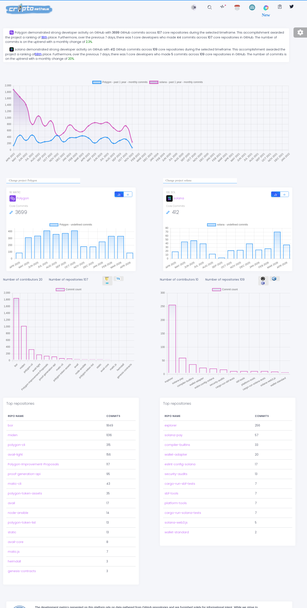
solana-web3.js (176, 519)
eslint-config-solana (180, 461)
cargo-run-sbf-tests (180, 481)
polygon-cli (16, 442)
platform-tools (176, 500)
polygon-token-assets (25, 490)
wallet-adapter (176, 451)
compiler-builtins (177, 442)
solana (175, 198)
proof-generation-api (24, 471)
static (12, 529)
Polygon (19, 198)
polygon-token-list (22, 519)
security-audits (176, 471)
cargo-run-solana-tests (183, 510)
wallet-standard (177, 529)
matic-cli (14, 481)
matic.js (14, 549)
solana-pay (174, 432)
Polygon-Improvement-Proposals (33, 461)
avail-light (15, 451)
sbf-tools (171, 490)
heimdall (14, 558)
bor (10, 422)
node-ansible (18, 510)
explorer (171, 422)
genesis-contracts (22, 568)
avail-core (15, 539)
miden (13, 432)
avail (11, 500)
